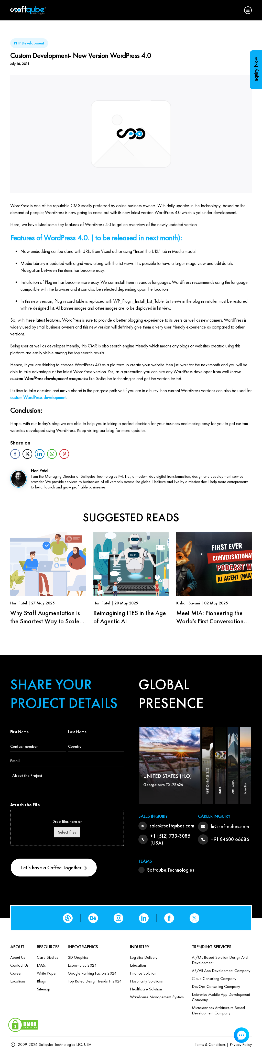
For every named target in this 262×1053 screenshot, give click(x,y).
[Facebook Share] (15, 454)
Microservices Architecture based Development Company (218, 1010)
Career (15, 973)
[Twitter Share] (27, 454)
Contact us (19, 965)
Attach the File (25, 805)
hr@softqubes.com (230, 826)
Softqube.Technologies (170, 870)
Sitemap (43, 989)
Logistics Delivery (143, 957)
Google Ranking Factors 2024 (92, 973)
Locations (18, 981)
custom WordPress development (38, 397)
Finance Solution (143, 973)
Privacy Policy (241, 1044)
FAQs (41, 965)
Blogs (41, 981)
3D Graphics (78, 957)
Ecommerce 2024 (82, 965)
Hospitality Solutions (146, 981)
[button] (248, 10)
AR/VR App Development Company (221, 970)
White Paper (47, 973)
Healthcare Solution (146, 989)
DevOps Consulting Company (216, 986)
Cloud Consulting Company (214, 978)
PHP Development (29, 43)
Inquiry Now (256, 70)
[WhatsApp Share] (52, 454)
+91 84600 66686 (230, 839)
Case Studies (47, 957)
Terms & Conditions (210, 1044)
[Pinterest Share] (64, 454)
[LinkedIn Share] (40, 454)
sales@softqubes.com (171, 825)
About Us (17, 957)
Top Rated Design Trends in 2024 (95, 981)
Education (138, 965)
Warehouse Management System (157, 997)
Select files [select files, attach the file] (67, 832)
